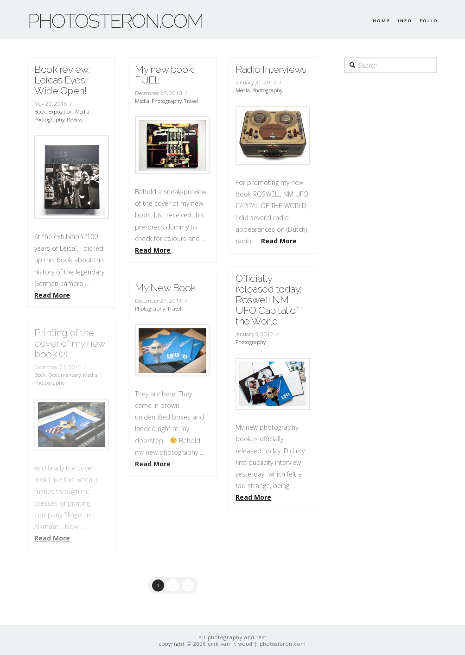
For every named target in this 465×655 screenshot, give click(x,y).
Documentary (64, 374)
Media (82, 111)
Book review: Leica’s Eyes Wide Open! (61, 80)
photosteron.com (115, 21)
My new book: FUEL (164, 75)
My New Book (165, 287)
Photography (49, 119)
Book (40, 111)
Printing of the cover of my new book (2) (69, 343)
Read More (52, 295)
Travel (191, 100)
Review (74, 119)
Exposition (60, 111)
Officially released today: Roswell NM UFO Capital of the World (268, 300)
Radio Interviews (271, 69)
